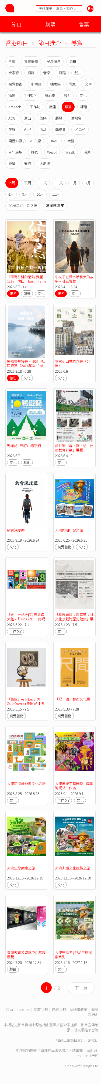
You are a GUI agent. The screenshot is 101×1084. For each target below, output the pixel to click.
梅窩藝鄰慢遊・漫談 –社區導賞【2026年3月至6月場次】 (26, 365)
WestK (52, 152)
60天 (59, 182)
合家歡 (13, 72)
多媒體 (36, 84)
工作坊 (35, 106)
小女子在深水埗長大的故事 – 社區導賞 (74, 279)
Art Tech (14, 106)
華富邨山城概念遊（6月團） (73, 363)
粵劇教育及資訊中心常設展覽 (26, 954)
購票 (50, 24)
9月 (25, 194)
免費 (72, 61)
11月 (56, 194)
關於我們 (41, 1009)
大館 (70, 140)
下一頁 (81, 987)
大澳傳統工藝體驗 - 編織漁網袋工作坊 (74, 785)
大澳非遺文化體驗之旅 (72, 868)
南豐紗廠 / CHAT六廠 (24, 140)
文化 (82, 95)
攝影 (11, 95)
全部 (11, 61)
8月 (11, 194)
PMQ (35, 152)
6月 (74, 182)
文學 (88, 84)
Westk (70, 152)
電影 (72, 84)
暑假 (27, 163)
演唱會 (76, 118)
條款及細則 (93, 1012)
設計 (67, 95)
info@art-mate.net (87, 1053)
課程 (83, 106)
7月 (88, 182)
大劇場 (45, 163)
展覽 (58, 118)
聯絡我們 (59, 1009)
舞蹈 (62, 72)
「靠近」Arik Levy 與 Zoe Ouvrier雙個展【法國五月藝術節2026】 (25, 703)
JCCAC (80, 129)
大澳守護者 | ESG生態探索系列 (73, 954)
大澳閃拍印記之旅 (69, 530)
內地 (27, 129)
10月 (40, 194)
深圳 (43, 129)
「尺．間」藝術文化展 (72, 699)
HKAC (54, 140)
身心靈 (50, 95)
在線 (11, 129)
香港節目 (16, 42)
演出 (27, 118)
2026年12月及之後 (22, 205)
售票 (84, 24)
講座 (52, 106)
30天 (43, 182)
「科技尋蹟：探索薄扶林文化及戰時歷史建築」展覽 (74, 619)
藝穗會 (60, 129)
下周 (27, 182)
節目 (17, 24)
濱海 (86, 152)
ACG (11, 118)
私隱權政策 (78, 1009)
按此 (94, 1040)
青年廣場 (15, 152)
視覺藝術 (15, 84)
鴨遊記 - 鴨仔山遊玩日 (24, 445)
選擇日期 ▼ (55, 205)
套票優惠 (31, 61)
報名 (12, 293)
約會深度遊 (16, 530)
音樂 (46, 72)
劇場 (30, 72)
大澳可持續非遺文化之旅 (26, 783)
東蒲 (11, 163)
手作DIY (30, 95)
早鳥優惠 (54, 61)
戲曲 (77, 72)
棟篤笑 (55, 84)
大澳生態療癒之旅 (21, 868)
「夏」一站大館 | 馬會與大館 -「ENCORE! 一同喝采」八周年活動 (26, 619)
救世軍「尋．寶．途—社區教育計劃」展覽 (74, 448)
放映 (43, 118)
